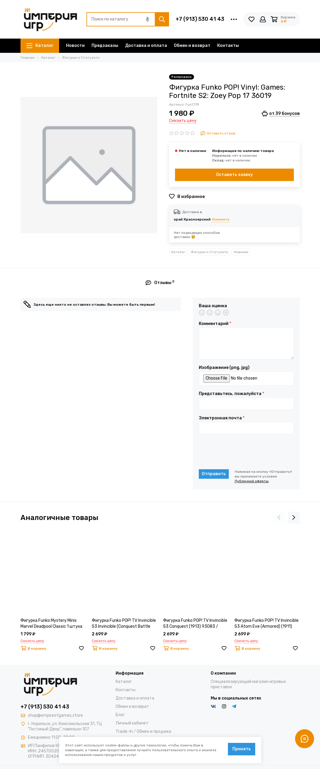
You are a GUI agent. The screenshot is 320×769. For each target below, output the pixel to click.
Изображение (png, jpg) (224, 367)
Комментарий (215, 323)
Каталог (39, 45)
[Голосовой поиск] (148, 19)
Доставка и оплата (146, 45)
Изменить (220, 219)
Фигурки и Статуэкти (209, 252)
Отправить (214, 473)
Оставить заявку (234, 174)
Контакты (228, 45)
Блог (120, 714)
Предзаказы (105, 45)
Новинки (241, 252)
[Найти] (162, 19)
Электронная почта (222, 418)
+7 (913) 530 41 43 (200, 19)
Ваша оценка (213, 306)
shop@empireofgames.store (55, 715)
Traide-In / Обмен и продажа (143, 731)
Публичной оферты (252, 481)
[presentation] (244, 451)
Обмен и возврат (192, 45)
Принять (241, 748)
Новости (75, 45)
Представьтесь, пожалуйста (231, 393)
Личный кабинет (132, 723)
